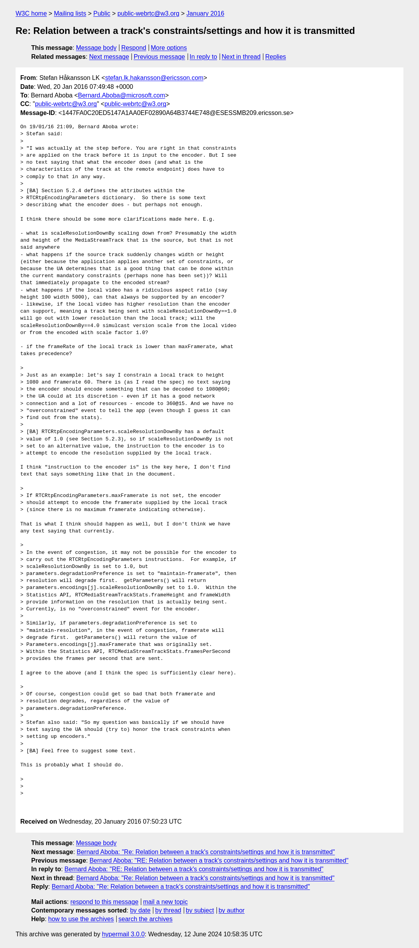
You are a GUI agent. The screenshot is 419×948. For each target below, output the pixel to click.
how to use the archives (81, 919)
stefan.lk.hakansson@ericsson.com (154, 77)
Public (101, 13)
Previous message (159, 56)
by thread (168, 910)
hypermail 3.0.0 (123, 934)
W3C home (31, 13)
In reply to (203, 56)
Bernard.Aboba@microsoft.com (121, 95)
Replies (275, 56)
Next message (109, 56)
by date (140, 910)
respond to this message (104, 901)
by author (231, 910)
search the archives (146, 919)
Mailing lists (70, 13)
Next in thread (241, 56)
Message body (96, 47)
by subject (200, 910)
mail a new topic (165, 901)
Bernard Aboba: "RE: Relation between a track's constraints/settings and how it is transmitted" (218, 860)
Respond (133, 47)
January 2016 (205, 13)
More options (169, 47)
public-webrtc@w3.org (148, 13)
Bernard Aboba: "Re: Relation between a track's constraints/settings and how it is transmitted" (206, 852)
